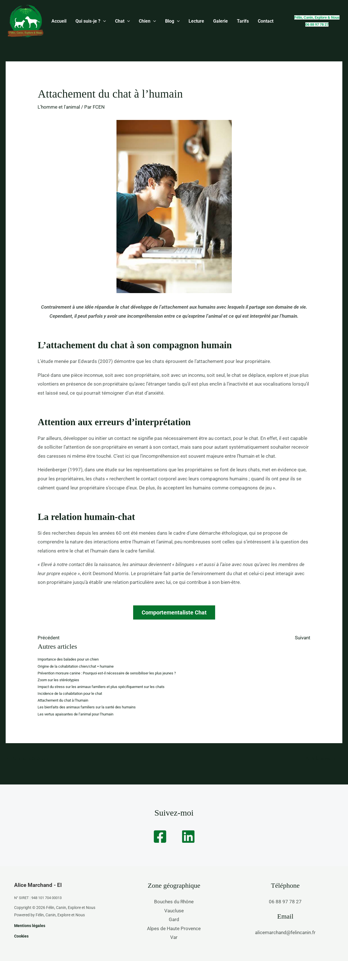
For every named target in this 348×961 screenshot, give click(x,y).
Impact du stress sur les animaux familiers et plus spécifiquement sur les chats (101, 687)
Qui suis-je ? (87, 21)
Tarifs (226, 21)
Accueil (57, 21)
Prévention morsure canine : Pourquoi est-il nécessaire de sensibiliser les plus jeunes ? (107, 673)
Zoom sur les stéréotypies (58, 680)
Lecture (184, 21)
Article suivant (324, 758)
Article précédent (27, 758)
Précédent (49, 637)
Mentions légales (29, 925)
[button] (100, 21)
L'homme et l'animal (59, 107)
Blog (162, 21)
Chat (116, 21)
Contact (246, 21)
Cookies (21, 936)
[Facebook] (160, 836)
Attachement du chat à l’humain (63, 700)
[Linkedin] (188, 836)
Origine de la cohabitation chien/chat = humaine (76, 666)
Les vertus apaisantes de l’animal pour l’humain (75, 714)
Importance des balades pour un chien (68, 659)
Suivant (302, 637)
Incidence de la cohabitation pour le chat (70, 693)
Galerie (205, 21)
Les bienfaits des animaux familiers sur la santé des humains (87, 707)
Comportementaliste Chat (174, 612)
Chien (139, 21)
